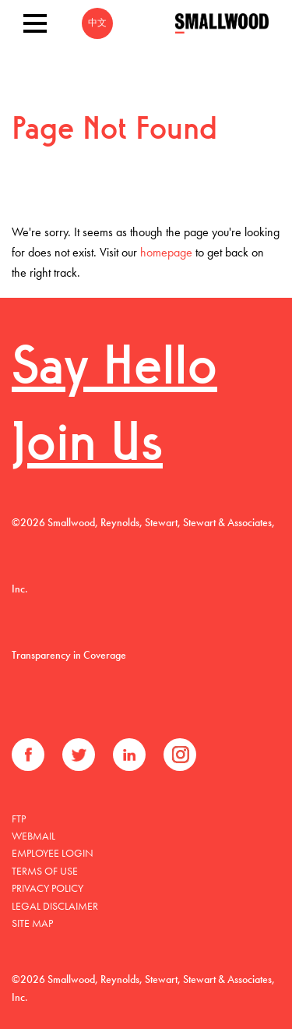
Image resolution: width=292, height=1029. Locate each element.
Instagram (180, 754)
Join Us (87, 446)
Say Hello (114, 370)
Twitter (78, 754)
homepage (166, 252)
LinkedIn (129, 754)
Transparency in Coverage (69, 655)
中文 (97, 23)
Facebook (28, 754)
